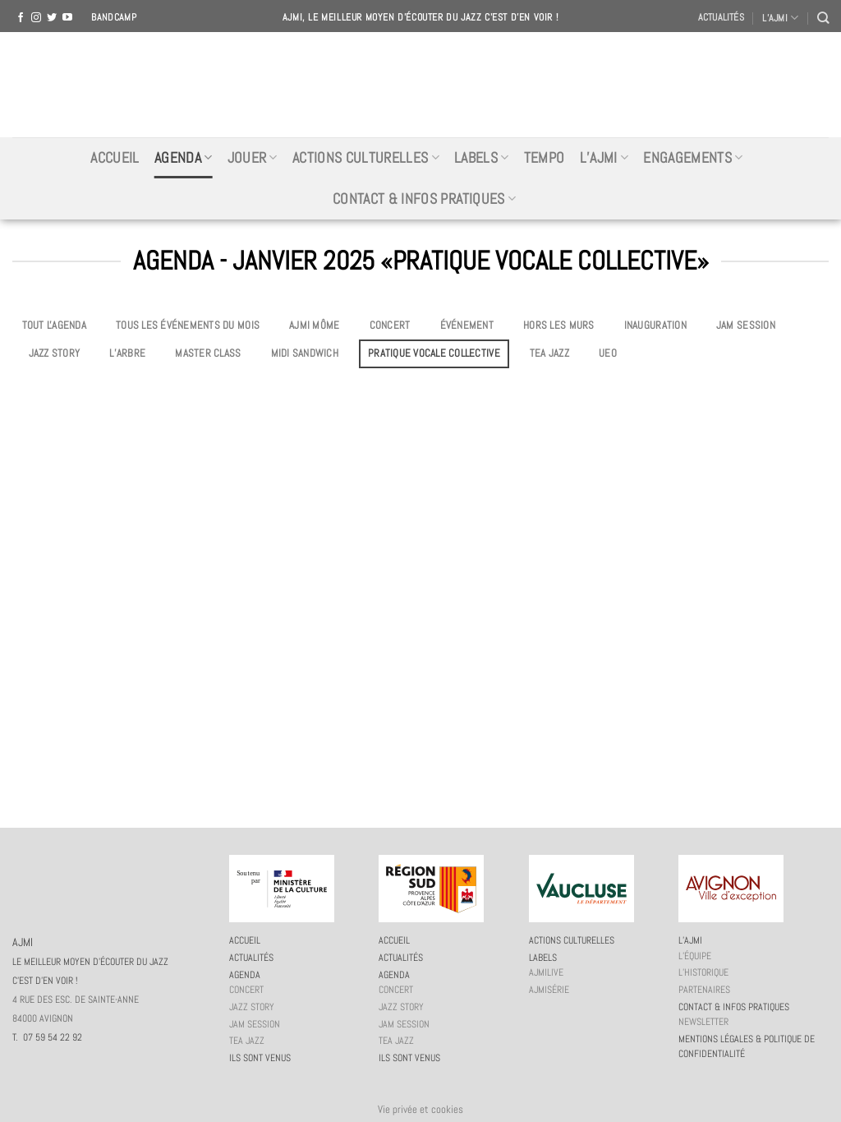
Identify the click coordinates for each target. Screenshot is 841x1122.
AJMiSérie (549, 989)
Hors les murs (558, 325)
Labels (481, 158)
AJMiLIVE (546, 972)
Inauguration (655, 325)
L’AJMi (604, 158)
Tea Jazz (549, 353)
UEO (608, 353)
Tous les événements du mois (188, 325)
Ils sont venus (260, 1058)
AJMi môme (314, 325)
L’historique (703, 972)
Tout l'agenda (54, 325)
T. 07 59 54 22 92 (47, 1037)
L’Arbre (127, 353)
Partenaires (704, 989)
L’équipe (694, 956)
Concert (390, 325)
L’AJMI (780, 17)
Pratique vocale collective (434, 353)
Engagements (692, 158)
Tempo (544, 158)
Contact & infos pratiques (424, 199)
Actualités (721, 17)
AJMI (420, 85)
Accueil (114, 158)
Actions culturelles (365, 158)
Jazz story (54, 353)
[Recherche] (823, 18)
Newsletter (703, 1021)
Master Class (208, 353)
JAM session (745, 325)
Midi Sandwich (304, 353)
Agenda (183, 158)
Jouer (252, 158)
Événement (467, 325)
